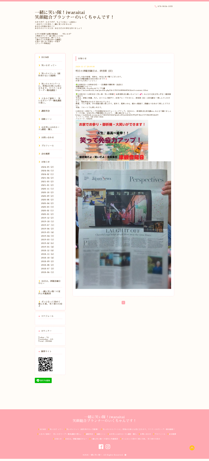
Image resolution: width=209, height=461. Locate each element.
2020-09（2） (48, 196)
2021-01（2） (48, 185)
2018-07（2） (48, 269)
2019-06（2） (48, 229)
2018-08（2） (48, 265)
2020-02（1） (48, 211)
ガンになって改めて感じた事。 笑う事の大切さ (50, 304)
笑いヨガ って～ (48, 65)
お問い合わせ (46, 137)
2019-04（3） (48, 236)
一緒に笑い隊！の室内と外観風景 (49, 292)
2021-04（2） (48, 178)
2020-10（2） (48, 192)
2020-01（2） (48, 214)
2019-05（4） (48, 232)
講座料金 (44, 111)
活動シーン (45, 119)
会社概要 (44, 154)
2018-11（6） (48, 254)
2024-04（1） (48, 171)
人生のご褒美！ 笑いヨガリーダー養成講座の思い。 (50, 100)
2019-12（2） (48, 218)
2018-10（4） (48, 258)
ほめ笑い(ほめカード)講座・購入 (48, 128)
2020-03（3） (48, 207)
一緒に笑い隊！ (95, 455)
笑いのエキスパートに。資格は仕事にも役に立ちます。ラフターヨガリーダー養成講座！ (50, 87)
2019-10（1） (48, 221)
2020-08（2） (48, 200)
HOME (44, 57)
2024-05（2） (48, 167)
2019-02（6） (48, 243)
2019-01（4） (48, 247)
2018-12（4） (48, 250)
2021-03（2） (48, 181)
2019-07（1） (48, 225)
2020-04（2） (48, 203)
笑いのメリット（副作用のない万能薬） (49, 74)
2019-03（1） (48, 240)
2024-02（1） (48, 174)
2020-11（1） (48, 189)
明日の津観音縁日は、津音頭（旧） (95, 71)
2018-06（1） (48, 272)
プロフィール (46, 146)
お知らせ (44, 162)
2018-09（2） (48, 261)
